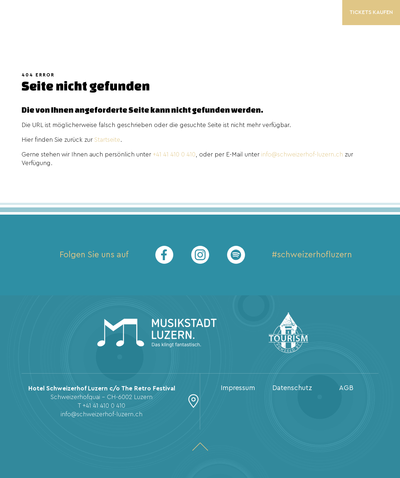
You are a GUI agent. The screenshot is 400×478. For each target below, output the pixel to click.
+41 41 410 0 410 (174, 154)
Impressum (238, 388)
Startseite (107, 140)
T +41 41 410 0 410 (101, 406)
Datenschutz (292, 388)
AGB (346, 388)
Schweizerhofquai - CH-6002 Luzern (101, 397)
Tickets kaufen (371, 12)
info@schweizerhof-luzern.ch (302, 154)
